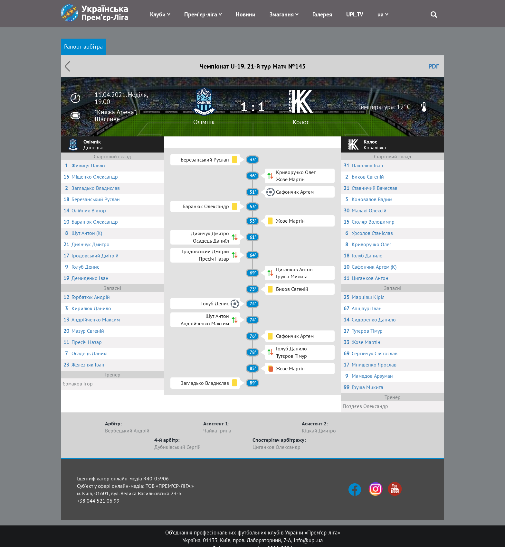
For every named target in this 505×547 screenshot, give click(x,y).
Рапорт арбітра (83, 46)
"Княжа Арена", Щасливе (116, 115)
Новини (245, 14)
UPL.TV (354, 14)
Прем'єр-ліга (200, 14)
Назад (67, 66)
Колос (301, 122)
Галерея (322, 14)
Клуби (158, 14)
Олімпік (204, 122)
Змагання (282, 14)
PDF (433, 66)
